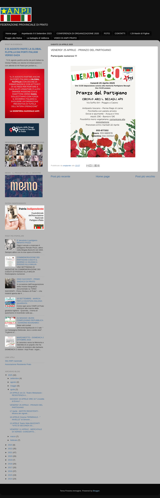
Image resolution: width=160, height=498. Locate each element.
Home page (11, 33)
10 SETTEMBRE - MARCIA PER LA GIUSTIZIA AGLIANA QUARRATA (29, 300)
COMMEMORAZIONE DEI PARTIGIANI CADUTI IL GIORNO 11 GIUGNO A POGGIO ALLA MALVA (28, 260)
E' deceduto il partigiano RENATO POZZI (27, 241)
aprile (13, 389)
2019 (10, 460)
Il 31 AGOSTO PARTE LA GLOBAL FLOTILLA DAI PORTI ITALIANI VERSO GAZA (23, 52)
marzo (13, 436)
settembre (14, 378)
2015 (10, 475)
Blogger (96, 491)
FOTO (107, 33)
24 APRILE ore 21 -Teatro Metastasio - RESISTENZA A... (26, 394)
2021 (10, 452)
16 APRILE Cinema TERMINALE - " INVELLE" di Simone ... (25, 418)
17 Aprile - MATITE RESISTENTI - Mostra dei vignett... (24, 412)
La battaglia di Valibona (38, 38)
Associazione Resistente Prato (18, 364)
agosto (13, 382)
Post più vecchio (145, 176)
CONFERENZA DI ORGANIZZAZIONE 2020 (78, 33)
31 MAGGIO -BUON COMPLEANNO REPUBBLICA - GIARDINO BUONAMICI (30, 320)
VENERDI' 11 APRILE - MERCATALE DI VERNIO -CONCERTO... (26, 430)
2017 (10, 467)
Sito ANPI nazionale (13, 361)
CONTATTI (120, 33)
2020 (10, 456)
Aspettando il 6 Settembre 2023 (37, 33)
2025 (10, 375)
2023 (10, 445)
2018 (10, 464)
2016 (10, 471)
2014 (10, 479)
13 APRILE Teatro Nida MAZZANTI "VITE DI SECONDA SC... (25, 424)
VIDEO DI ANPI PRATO (65, 38)
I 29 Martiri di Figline (139, 33)
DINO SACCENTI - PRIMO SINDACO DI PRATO (28, 280)
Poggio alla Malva (13, 38)
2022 (10, 449)
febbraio (14, 440)
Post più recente (60, 176)
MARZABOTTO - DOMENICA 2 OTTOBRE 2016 (30, 338)
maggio (13, 386)
